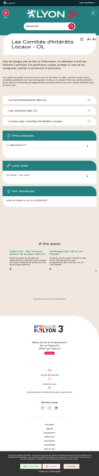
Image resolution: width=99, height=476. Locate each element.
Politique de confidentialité (49, 471)
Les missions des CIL (23, 110)
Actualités (49, 425)
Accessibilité (49, 445)
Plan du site (49, 449)
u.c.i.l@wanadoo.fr (16, 145)
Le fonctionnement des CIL (27, 99)
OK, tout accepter (30, 466)
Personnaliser (71, 466)
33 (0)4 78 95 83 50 (49, 375)
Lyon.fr (11, 3)
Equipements (49, 433)
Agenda (49, 429)
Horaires (49, 353)
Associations (49, 441)
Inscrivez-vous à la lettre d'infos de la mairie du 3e (49, 392)
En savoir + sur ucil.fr (18, 175)
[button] (82, 39)
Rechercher (32, 26)
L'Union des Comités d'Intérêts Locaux (35, 121)
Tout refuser (51, 466)
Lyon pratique (88, 3)
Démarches (49, 437)
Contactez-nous (49, 384)
